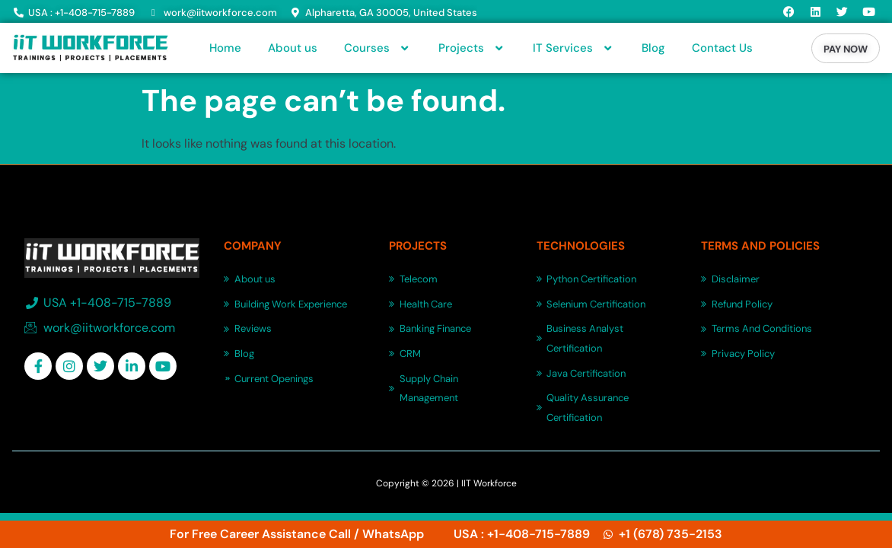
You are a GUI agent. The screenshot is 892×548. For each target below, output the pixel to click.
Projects (472, 48)
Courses (378, 48)
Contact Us (722, 48)
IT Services (574, 48)
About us (292, 48)
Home (225, 48)
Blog (653, 48)
